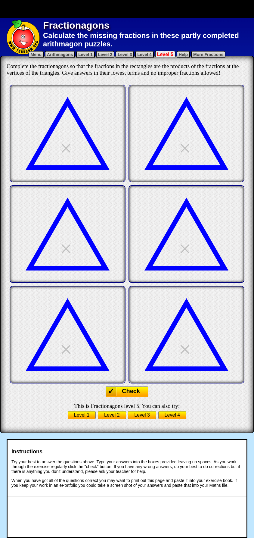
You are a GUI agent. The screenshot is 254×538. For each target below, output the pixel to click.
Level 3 (125, 54)
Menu (36, 54)
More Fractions (208, 54)
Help (183, 54)
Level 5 (165, 54)
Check (131, 391)
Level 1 (85, 54)
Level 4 (144, 54)
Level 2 (105, 54)
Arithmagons (60, 54)
